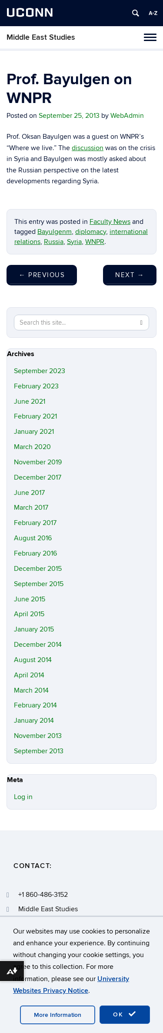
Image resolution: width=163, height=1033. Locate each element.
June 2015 (29, 599)
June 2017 (29, 492)
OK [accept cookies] (124, 1014)
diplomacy (90, 231)
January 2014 (34, 720)
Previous (42, 275)
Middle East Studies (41, 37)
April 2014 (29, 675)
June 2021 (29, 401)
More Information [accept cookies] (57, 1015)
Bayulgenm (54, 231)
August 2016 (33, 538)
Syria (74, 241)
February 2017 (35, 522)
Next (129, 275)
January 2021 (34, 431)
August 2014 (33, 659)
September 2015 (38, 584)
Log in (23, 797)
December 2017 (37, 477)
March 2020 (32, 447)
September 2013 (38, 751)
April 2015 (29, 614)
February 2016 (35, 553)
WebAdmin (127, 115)
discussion (87, 148)
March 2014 (31, 690)
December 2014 (38, 644)
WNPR (94, 241)
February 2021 (35, 416)
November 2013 (38, 735)
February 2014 (35, 705)
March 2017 (31, 507)
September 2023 (39, 371)
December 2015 (38, 568)
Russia (53, 241)
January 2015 (34, 629)
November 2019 (38, 462)
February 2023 (36, 386)
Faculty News (110, 221)
